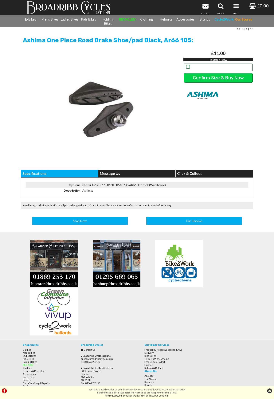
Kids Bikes (88, 19)
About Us (202, 303)
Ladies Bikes (69, 19)
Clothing (146, 19)
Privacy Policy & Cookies (36, 346)
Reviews (201, 309)
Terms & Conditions (33, 343)
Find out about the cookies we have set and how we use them (137, 395)
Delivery (143, 306)
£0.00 (259, 5)
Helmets (166, 19)
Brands (204, 19)
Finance (143, 319)
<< (238, 31)
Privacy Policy (204, 322)
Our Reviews (194, 223)
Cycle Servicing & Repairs (36, 337)
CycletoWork (30, 349)
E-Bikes (30, 19)
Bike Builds (145, 309)
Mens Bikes (49, 19)
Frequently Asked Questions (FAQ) (157, 303)
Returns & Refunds (149, 322)
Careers (201, 316)
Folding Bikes (108, 21)
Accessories (185, 19)
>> (251, 31)
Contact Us (28, 340)
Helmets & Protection (34, 325)
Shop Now (80, 223)
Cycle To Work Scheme (151, 313)
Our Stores (28, 352)
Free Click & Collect (149, 316)
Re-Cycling (29, 331)
